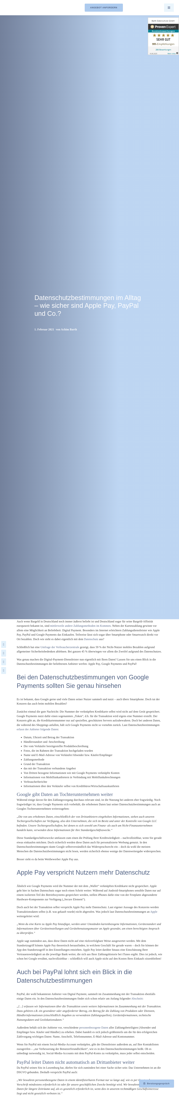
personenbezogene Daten (93, 1027)
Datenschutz (91, 639)
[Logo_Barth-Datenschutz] (24, 7)
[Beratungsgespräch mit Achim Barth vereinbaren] (156, 1084)
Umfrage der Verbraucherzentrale (59, 647)
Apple (153, 911)
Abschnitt (137, 998)
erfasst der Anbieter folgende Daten (37, 729)
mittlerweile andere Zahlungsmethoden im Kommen (80, 625)
